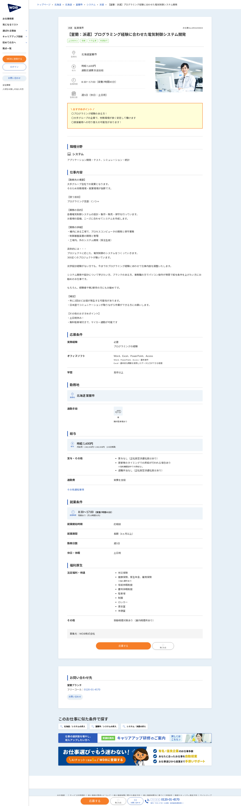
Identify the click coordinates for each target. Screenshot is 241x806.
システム (91, 4)
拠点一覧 (7, 48)
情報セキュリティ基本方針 (186, 795)
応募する (123, 645)
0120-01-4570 (92, 689)
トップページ (43, 4)
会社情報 (6, 85)
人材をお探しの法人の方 (13, 89)
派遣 (101, 4)
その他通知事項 (75, 489)
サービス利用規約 (77, 795)
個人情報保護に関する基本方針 (127, 795)
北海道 (57, 4)
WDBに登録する (14, 59)
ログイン (14, 67)
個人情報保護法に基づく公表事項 (157, 795)
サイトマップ (206, 795)
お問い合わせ (14, 78)
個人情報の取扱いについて (99, 795)
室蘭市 (79, 4)
